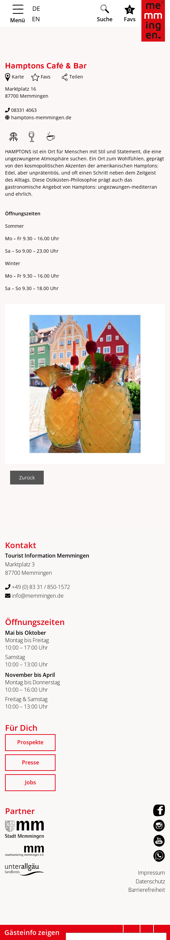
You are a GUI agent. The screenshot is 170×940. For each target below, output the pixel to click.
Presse (30, 762)
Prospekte (30, 742)
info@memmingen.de (34, 595)
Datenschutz (150, 881)
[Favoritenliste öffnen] (129, 13)
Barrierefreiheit (146, 890)
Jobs (30, 782)
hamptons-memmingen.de (41, 117)
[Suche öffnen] (104, 13)
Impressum (151, 872)
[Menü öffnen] (48, 14)
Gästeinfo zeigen (32, 932)
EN (35, 19)
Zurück (27, 477)
